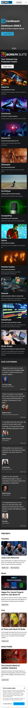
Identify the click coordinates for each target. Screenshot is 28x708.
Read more (5, 604)
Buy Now (19, 2)
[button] (12, 48)
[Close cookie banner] (24, 688)
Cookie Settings (7, 703)
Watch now (5, 567)
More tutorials (15, 567)
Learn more (5, 680)
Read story (23, 389)
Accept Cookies (18, 703)
